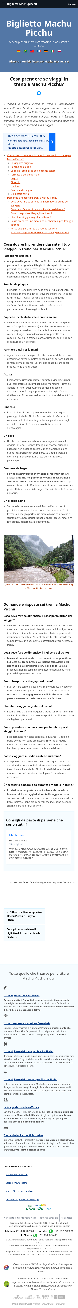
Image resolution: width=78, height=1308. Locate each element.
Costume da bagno (21, 190)
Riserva (72, 4)
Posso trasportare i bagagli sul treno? (31, 213)
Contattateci (66, 1218)
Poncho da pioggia (21, 166)
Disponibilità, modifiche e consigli (22, 1199)
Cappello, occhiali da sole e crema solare (33, 170)
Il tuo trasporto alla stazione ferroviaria (27, 1023)
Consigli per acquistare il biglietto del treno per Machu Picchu (24, 933)
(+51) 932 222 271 (63, 1231)
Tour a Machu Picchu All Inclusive (23, 1135)
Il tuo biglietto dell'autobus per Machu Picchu (30, 1079)
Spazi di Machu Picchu (16, 1174)
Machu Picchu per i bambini (19, 1191)
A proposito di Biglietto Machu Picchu (20, 1218)
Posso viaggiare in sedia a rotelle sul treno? (35, 228)
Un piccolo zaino (20, 193)
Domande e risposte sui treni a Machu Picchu (32, 197)
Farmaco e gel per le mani (25, 174)
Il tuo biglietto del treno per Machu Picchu (28, 1051)
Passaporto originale (22, 163)
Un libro (15, 186)
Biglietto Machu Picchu (39, 28)
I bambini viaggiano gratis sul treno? (31, 217)
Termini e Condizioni (49, 1218)
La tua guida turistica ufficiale (21, 1107)
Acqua (14, 178)
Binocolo (15, 182)
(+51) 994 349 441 (47, 1235)
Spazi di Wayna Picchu (16, 1182)
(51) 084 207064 (25, 1231)
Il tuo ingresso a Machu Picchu (21, 995)
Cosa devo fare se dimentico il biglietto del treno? (38, 209)
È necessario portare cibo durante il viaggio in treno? (40, 232)
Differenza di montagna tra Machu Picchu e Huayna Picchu (24, 916)
